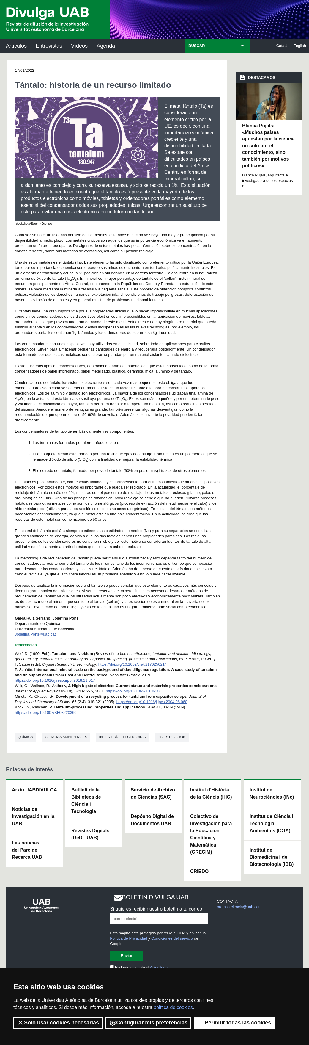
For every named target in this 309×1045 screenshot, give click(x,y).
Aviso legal (159, 967)
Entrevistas (49, 46)
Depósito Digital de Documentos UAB (152, 820)
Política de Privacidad (128, 938)
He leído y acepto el (139, 967)
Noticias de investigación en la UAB (33, 816)
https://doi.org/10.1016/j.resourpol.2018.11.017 (55, 680)
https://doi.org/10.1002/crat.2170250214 (132, 664)
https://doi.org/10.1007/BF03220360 (45, 712)
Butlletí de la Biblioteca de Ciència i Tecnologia (86, 800)
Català (282, 45)
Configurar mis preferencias (148, 1022)
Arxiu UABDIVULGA (34, 789)
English (299, 45)
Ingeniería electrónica (122, 737)
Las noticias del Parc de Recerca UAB (27, 850)
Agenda (106, 46)
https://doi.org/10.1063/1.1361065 (134, 691)
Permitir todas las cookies (234, 1022)
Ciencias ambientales (66, 737)
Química (25, 737)
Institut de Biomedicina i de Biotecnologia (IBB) (272, 857)
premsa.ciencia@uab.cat (238, 907)
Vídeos (79, 46)
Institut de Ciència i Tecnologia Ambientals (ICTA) (271, 823)
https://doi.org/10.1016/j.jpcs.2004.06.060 (151, 702)
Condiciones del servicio (172, 938)
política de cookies (173, 1007)
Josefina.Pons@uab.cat (35, 634)
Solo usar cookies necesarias (58, 1022)
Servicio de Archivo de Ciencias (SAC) (153, 793)
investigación (172, 737)
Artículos (16, 46)
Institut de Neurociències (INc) (272, 793)
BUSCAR (196, 45)
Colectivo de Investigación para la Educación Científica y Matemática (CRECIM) (211, 834)
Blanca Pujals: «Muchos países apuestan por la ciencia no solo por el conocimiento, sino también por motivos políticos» (268, 145)
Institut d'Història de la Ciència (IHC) (211, 793)
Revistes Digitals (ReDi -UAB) (90, 834)
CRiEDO (199, 871)
